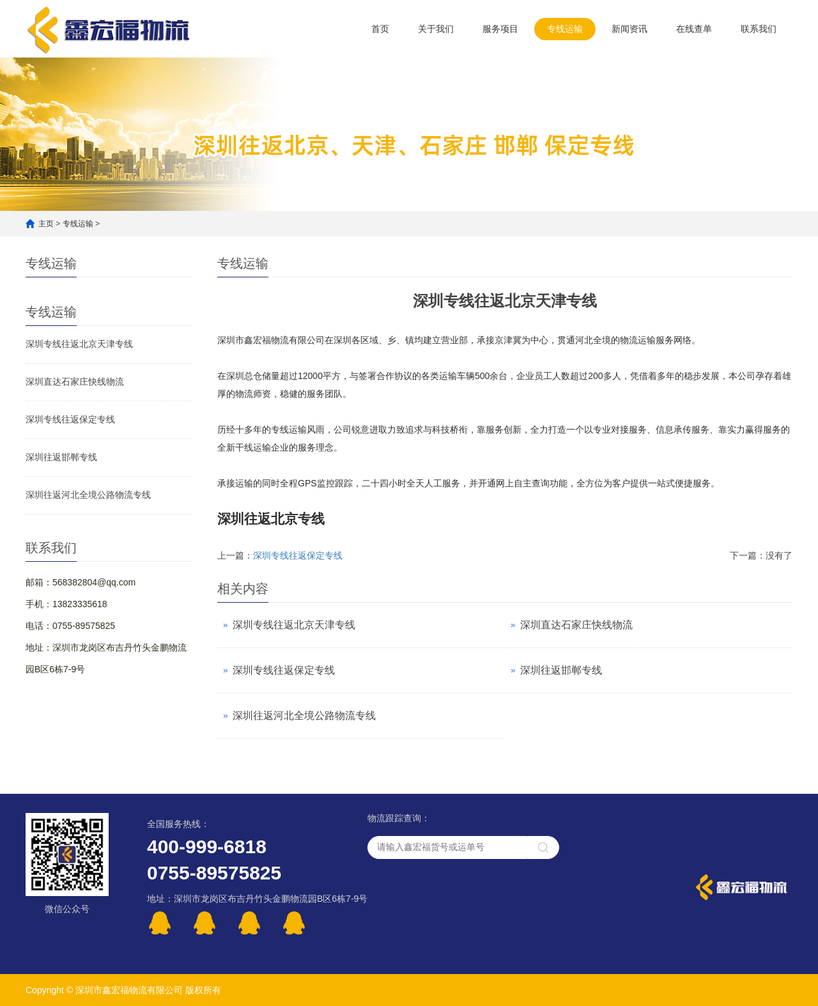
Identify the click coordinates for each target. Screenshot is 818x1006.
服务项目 (500, 29)
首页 (380, 29)
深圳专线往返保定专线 (70, 419)
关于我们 (436, 29)
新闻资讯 (629, 29)
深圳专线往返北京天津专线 (79, 344)
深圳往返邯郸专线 (61, 457)
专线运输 (565, 29)
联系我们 (758, 29)
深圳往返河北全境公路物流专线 (88, 495)
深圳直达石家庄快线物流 (75, 381)
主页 (46, 223)
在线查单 (694, 29)
